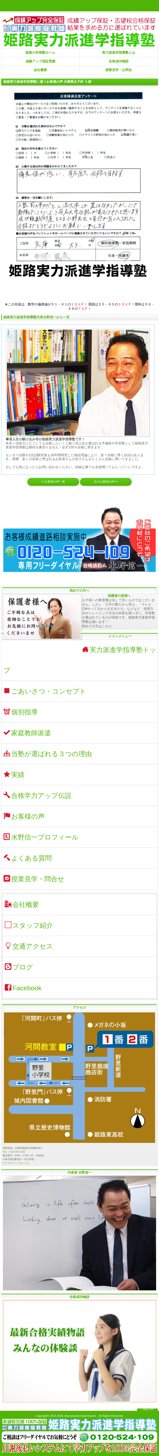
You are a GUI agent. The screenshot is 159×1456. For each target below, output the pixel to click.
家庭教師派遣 (27, 733)
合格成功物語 (119, 61)
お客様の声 (24, 816)
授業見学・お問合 (118, 70)
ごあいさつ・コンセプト (45, 691)
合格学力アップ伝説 (37, 795)
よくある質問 (28, 858)
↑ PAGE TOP (147, 1409)
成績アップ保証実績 (40, 61)
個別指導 (21, 712)
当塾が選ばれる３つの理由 (48, 754)
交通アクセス (29, 946)
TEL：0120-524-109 (13, 1151)
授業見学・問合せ (34, 879)
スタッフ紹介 (29, 925)
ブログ (19, 967)
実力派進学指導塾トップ (80, 660)
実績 (14, 774)
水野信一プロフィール (41, 837)
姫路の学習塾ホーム (40, 52)
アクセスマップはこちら (16, 1162)
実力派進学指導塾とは (118, 52)
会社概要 (40, 70)
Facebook (23, 988)
